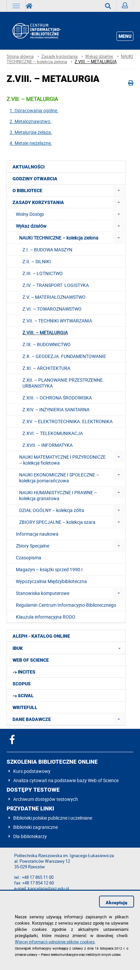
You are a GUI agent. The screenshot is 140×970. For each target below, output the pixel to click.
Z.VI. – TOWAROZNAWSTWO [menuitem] (52, 309)
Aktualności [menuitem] (29, 166)
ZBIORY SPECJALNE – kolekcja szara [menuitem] (57, 522)
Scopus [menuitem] (22, 683)
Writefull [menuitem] (25, 707)
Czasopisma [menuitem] (28, 557)
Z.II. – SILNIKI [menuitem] (36, 261)
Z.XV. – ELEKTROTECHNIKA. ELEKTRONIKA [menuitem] (67, 421)
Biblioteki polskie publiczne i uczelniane (52, 818)
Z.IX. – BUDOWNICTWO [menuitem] (46, 344)
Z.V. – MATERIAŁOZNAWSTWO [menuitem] (54, 297)
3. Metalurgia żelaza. (31, 132)
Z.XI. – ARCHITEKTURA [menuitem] (46, 368)
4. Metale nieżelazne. (31, 143)
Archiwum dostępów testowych (45, 799)
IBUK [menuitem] (68, 648)
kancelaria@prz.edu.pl (48, 888)
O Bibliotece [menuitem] (27, 190)
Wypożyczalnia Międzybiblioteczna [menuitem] (51, 581)
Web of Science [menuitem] (31, 660)
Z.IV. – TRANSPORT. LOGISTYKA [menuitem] (55, 285)
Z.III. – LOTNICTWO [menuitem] (42, 273)
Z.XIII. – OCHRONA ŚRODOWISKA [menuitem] (57, 398)
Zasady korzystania (59, 56)
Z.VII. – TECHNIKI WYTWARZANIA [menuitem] (57, 321)
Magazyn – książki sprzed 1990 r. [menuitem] (50, 569)
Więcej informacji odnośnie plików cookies (55, 942)
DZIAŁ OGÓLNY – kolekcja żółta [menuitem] (51, 510)
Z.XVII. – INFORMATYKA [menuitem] (47, 445)
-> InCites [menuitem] (24, 672)
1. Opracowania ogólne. (34, 110)
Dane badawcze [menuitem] (32, 719)
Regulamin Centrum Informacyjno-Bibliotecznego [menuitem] (66, 605)
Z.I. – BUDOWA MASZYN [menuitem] (47, 249)
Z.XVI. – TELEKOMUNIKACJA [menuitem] (52, 433)
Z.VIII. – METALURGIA (96, 61)
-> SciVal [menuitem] (23, 695)
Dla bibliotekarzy (30, 836)
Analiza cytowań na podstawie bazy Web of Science (66, 780)
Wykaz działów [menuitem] (31, 226)
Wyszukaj (111, 6)
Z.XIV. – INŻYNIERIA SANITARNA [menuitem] (55, 409)
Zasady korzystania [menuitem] (38, 202)
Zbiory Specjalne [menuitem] (32, 546)
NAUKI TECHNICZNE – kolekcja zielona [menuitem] (58, 238)
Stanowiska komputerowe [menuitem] (42, 593)
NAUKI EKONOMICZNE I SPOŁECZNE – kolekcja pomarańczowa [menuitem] (59, 478)
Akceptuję (116, 902)
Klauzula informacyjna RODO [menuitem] (45, 617)
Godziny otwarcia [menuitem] (35, 178)
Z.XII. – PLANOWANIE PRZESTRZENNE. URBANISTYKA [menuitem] (63, 383)
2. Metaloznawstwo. (31, 121)
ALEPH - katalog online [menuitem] (41, 636)
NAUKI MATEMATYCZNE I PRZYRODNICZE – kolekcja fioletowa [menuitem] (62, 460)
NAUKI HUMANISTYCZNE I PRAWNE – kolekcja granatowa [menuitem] (58, 495)
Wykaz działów (99, 56)
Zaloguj (127, 7)
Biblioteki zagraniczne (35, 827)
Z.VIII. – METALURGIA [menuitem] (45, 332)
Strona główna (20, 56)
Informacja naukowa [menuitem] (37, 534)
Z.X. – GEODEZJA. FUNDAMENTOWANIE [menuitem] (64, 356)
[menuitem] (118, 190)
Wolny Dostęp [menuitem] (30, 214)
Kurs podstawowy (32, 771)
